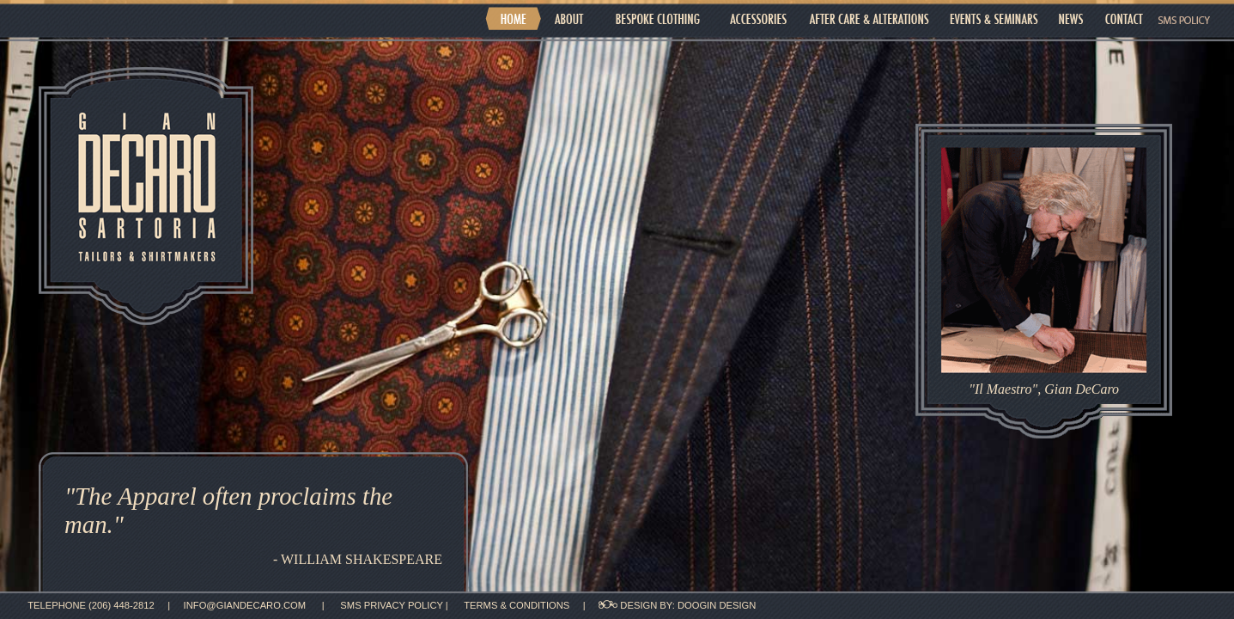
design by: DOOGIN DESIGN (677, 605)
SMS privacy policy (392, 605)
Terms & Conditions (518, 605)
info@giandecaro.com (245, 605)
